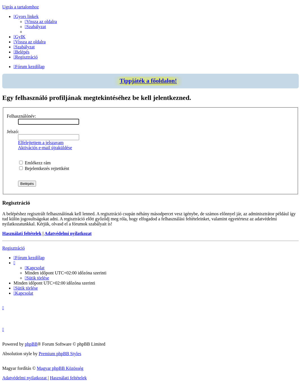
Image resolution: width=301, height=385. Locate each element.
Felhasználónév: (21, 116)
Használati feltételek (21, 233)
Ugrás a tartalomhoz (20, 7)
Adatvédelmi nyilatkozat (68, 233)
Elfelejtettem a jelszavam (41, 142)
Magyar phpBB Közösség (60, 368)
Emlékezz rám (35, 162)
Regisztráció (13, 248)
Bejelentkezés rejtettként (44, 168)
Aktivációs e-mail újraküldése (45, 147)
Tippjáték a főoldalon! (148, 80)
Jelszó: (13, 131)
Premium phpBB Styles (60, 353)
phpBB (31, 344)
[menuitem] (41, 21)
